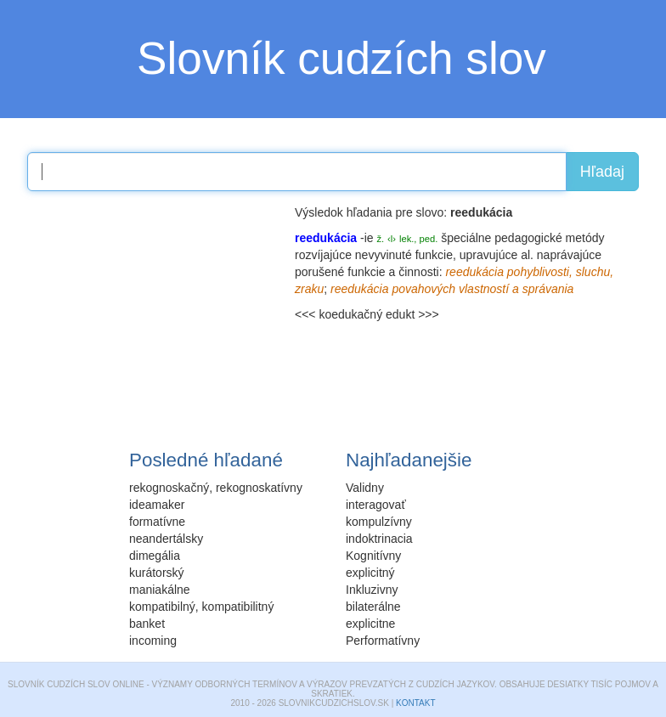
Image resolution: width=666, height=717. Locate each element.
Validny (365, 487)
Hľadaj (602, 171)
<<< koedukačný (338, 314)
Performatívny (383, 640)
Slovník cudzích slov (341, 58)
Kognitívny (373, 555)
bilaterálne (373, 606)
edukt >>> (412, 314)
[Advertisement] (154, 310)
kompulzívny (379, 521)
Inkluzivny (372, 589)
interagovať (376, 504)
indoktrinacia (379, 538)
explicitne (370, 623)
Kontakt (415, 703)
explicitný (370, 572)
